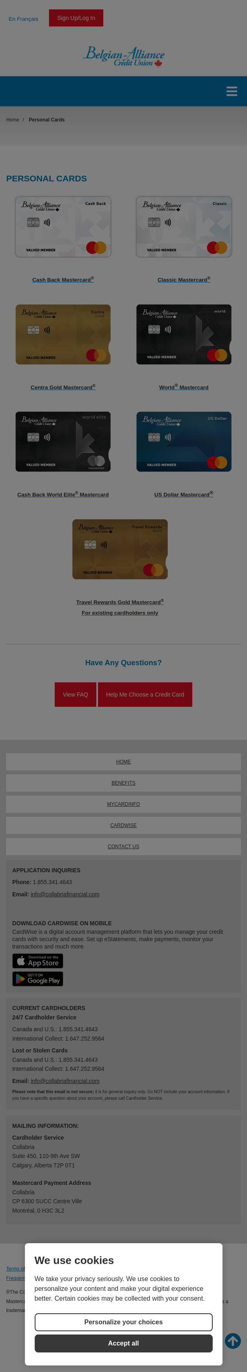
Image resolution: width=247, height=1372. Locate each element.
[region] (124, 1304)
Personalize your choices (123, 1322)
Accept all (123, 1343)
